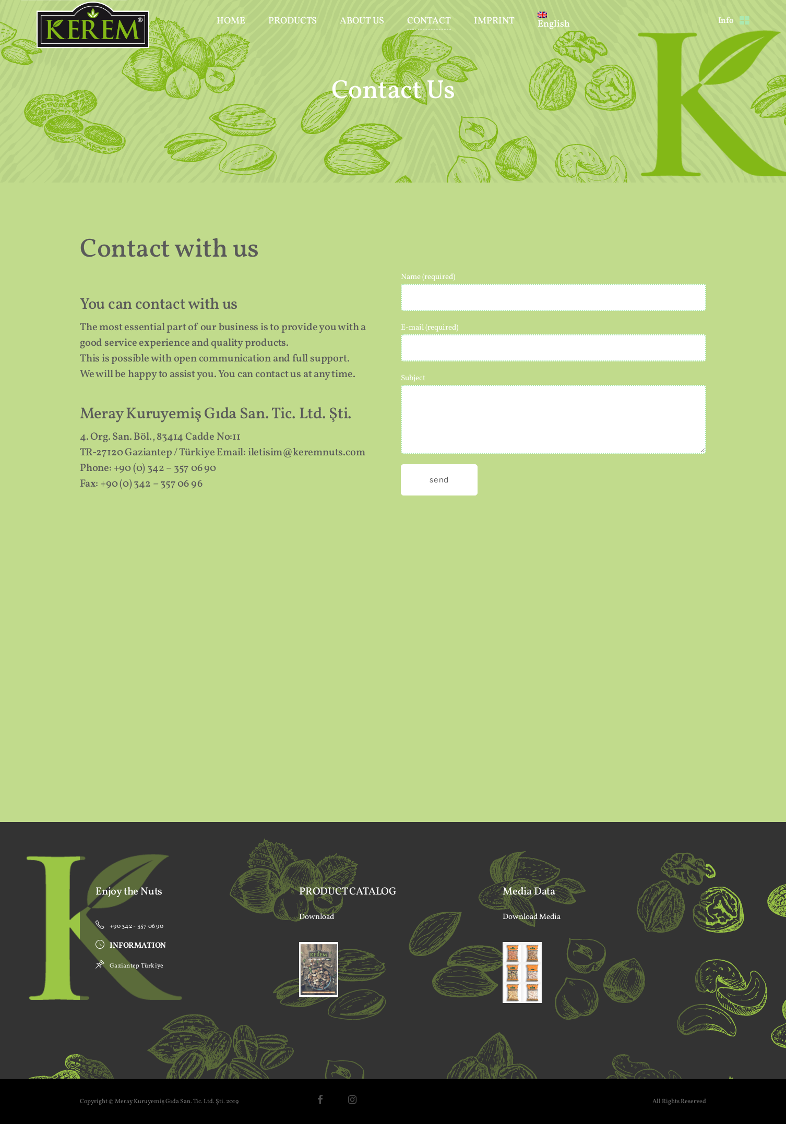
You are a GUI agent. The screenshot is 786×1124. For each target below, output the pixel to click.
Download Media (532, 917)
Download (316, 917)
